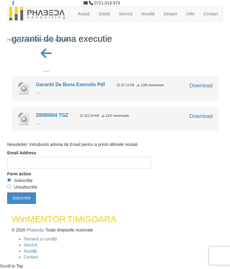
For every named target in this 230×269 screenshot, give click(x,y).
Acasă (84, 13)
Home (12, 39)
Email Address (21, 152)
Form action (19, 173)
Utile (190, 13)
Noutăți (148, 13)
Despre (170, 13)
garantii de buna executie (47, 39)
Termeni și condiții (40, 239)
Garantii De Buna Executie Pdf (70, 84)
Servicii (125, 13)
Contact (211, 13)
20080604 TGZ (52, 115)
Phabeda (34, 230)
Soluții (104, 13)
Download (201, 86)
